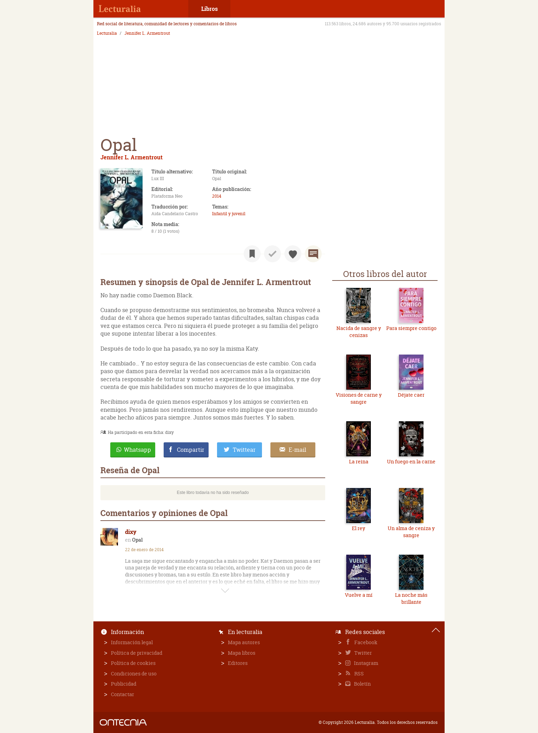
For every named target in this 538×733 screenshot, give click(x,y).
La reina (358, 461)
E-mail (297, 450)
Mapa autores (244, 642)
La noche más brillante (411, 598)
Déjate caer (411, 394)
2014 (216, 196)
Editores (238, 663)
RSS (358, 673)
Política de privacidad (136, 652)
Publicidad (123, 683)
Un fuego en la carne (411, 461)
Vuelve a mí (359, 595)
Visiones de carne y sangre (359, 398)
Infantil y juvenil (228, 214)
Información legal (132, 642)
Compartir (190, 450)
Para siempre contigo (411, 328)
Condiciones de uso (134, 673)
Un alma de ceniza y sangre (411, 532)
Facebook (365, 642)
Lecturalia (107, 33)
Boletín (362, 683)
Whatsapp (137, 450)
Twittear (244, 450)
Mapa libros (241, 652)
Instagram (365, 663)
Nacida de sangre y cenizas (358, 331)
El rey (358, 528)
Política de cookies (133, 663)
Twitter (362, 652)
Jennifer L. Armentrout (147, 33)
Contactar (122, 694)
